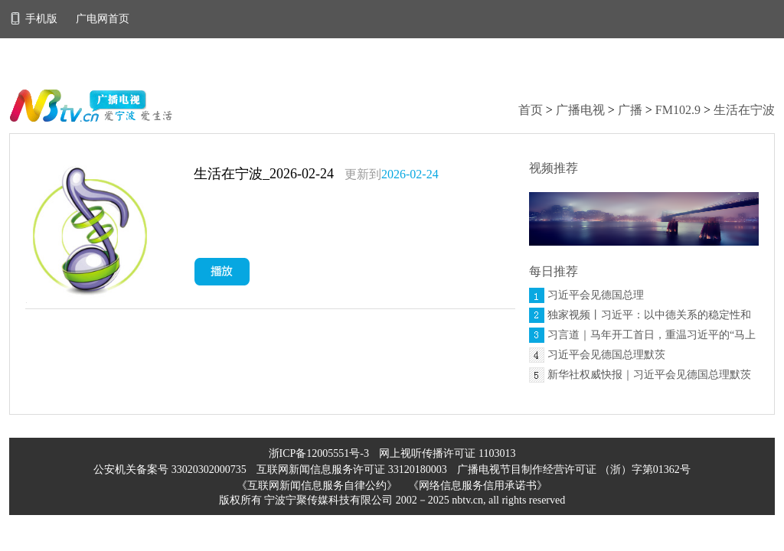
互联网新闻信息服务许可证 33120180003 (352, 469)
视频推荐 (553, 167)
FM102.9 (678, 109)
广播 (630, 109)
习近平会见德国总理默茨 (606, 354)
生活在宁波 (744, 109)
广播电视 (580, 109)
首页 (530, 109)
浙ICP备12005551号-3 (319, 453)
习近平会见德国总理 (595, 295)
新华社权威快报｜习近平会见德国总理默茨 (649, 374)
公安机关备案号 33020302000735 (171, 469)
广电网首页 (102, 18)
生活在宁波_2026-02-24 (264, 173)
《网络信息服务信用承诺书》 (477, 485)
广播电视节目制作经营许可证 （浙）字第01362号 (574, 469)
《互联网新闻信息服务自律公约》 (317, 485)
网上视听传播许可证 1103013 (447, 453)
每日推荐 (553, 271)
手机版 (34, 18)
